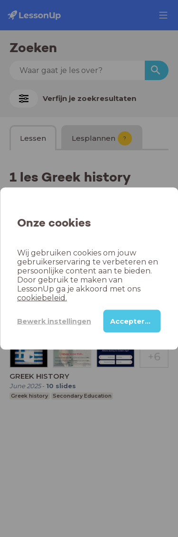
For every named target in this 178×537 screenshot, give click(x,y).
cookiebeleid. (42, 297)
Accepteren (132, 321)
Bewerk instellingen (54, 321)
